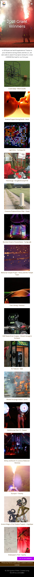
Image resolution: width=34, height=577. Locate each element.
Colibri (22, 573)
